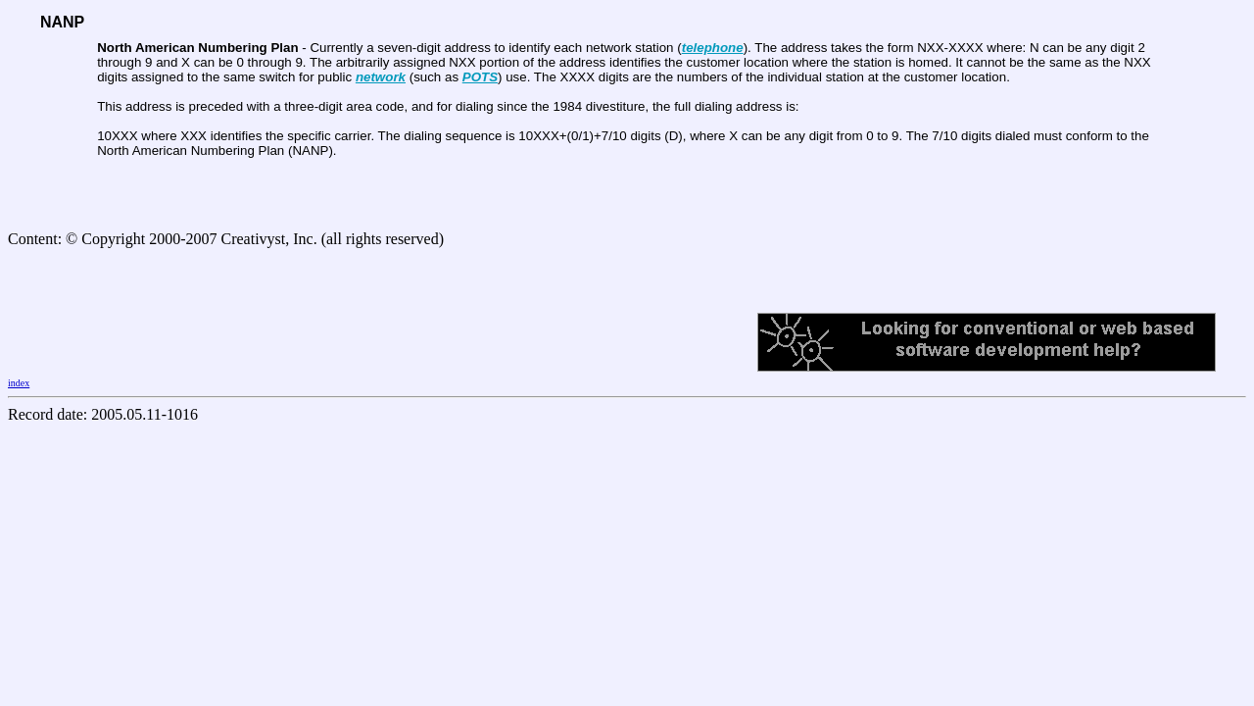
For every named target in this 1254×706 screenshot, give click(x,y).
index (18, 383)
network (381, 77)
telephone (713, 47)
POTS (480, 77)
